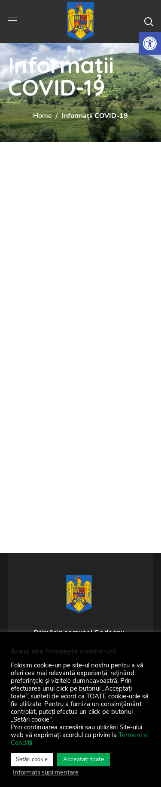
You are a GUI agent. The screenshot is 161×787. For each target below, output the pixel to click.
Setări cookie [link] (32, 759)
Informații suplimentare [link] (46, 772)
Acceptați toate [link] (83, 759)
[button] (148, 21)
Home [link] (42, 115)
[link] (150, 43)
